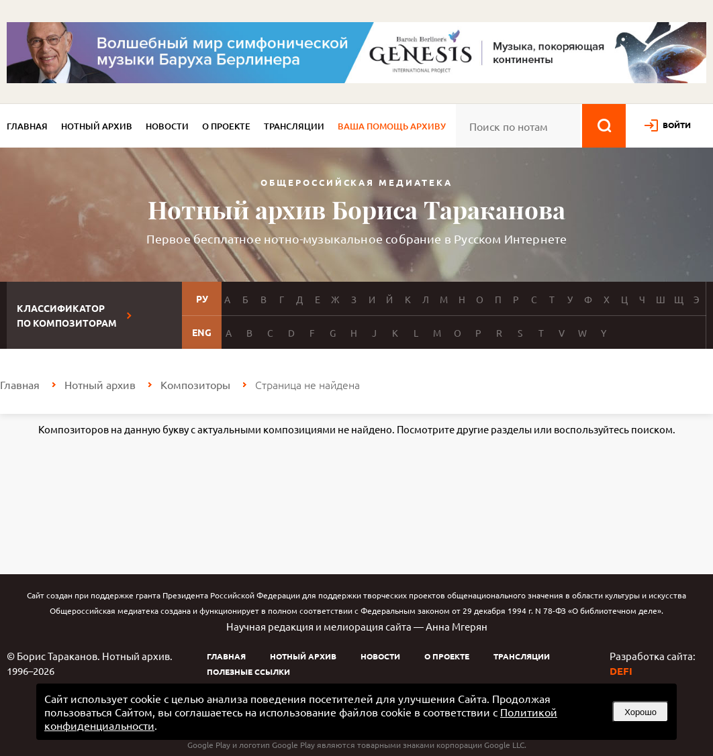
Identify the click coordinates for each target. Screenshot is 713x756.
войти (677, 124)
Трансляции (294, 126)
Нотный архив (96, 126)
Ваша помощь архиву (392, 126)
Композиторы (195, 384)
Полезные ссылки (248, 671)
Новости (167, 126)
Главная (27, 126)
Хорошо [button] (640, 712)
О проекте (226, 126)
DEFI (621, 671)
